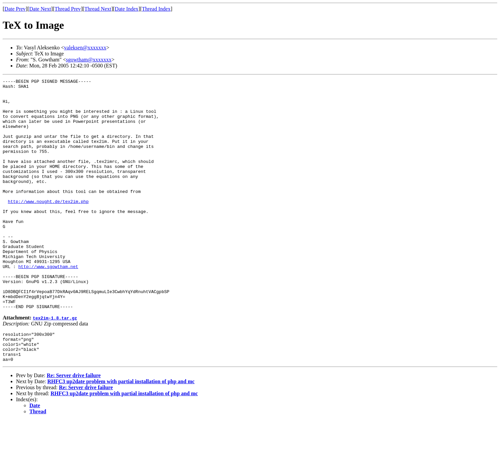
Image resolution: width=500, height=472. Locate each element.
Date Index (127, 9)
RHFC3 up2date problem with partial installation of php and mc (121, 433)
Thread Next (97, 9)
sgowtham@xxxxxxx (89, 59)
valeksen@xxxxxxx (85, 47)
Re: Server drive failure (74, 427)
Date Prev (15, 9)
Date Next (40, 9)
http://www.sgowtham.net (48, 304)
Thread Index (156, 9)
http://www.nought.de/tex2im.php (48, 226)
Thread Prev (67, 9)
